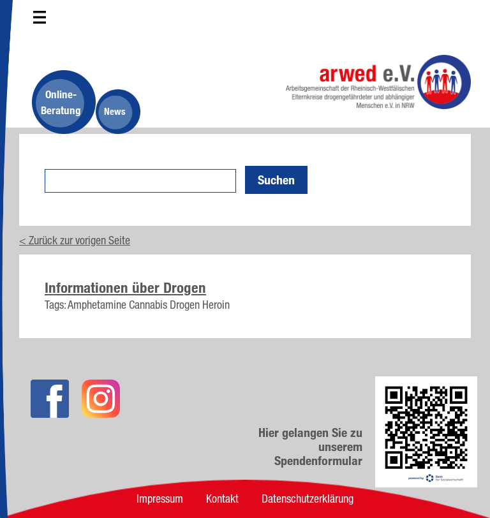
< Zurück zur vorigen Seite (74, 240)
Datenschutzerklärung (307, 498)
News (115, 111)
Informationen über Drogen (125, 288)
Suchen (276, 180)
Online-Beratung (61, 102)
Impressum (160, 498)
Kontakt (222, 498)
